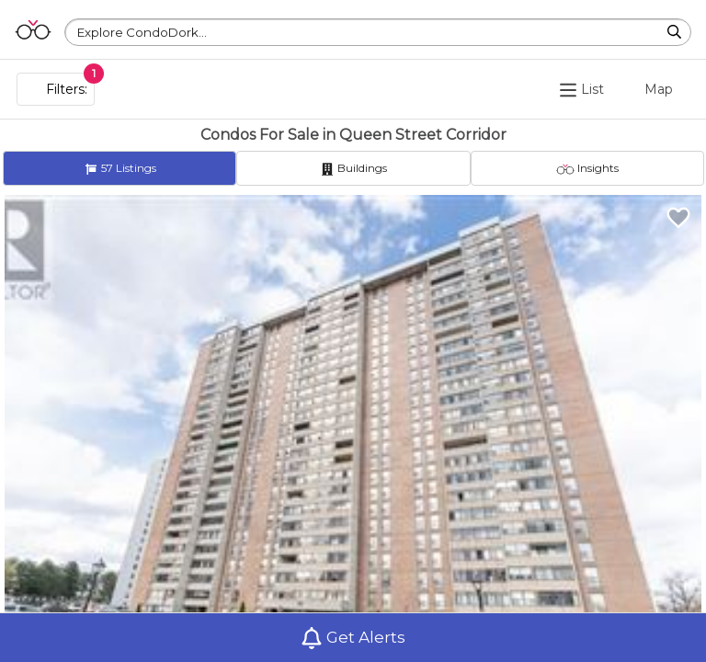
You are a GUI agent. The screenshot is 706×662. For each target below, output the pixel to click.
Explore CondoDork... (142, 32)
